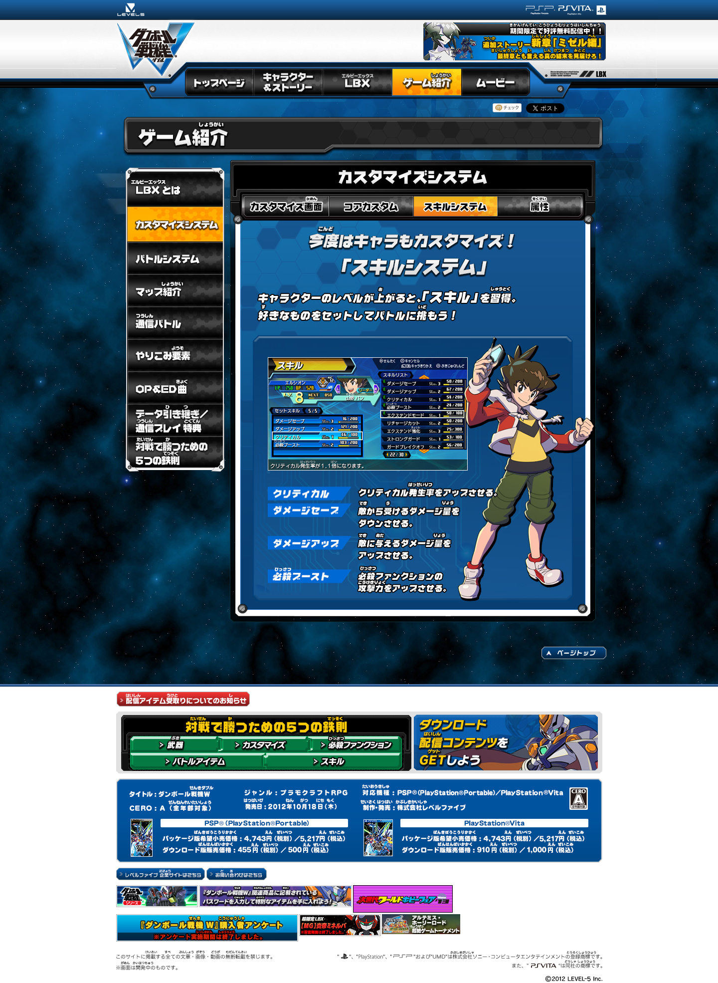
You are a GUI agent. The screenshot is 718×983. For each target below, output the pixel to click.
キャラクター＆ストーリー (288, 82)
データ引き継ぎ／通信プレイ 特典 (175, 420)
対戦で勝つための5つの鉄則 (175, 454)
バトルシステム (175, 258)
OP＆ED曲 (175, 387)
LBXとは (175, 187)
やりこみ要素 (175, 355)
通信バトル (175, 322)
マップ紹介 (175, 290)
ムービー (496, 82)
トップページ (218, 82)
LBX (357, 82)
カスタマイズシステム (175, 224)
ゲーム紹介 (426, 82)
